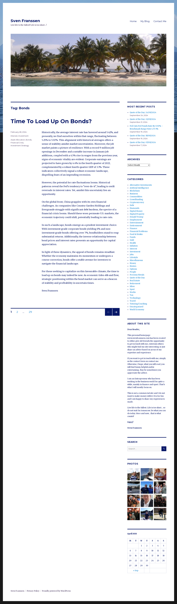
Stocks (133, 292)
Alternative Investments (141, 185)
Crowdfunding (136, 199)
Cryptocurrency (137, 202)
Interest (14, 136)
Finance (133, 228)
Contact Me (159, 21)
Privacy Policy (33, 591)
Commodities (136, 196)
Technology (135, 298)
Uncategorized (136, 307)
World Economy (137, 309)
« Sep (135, 570)
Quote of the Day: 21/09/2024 (143, 119)
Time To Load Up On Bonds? (51, 121)
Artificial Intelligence (139, 188)
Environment (136, 225)
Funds (133, 237)
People (133, 272)
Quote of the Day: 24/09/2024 (143, 112)
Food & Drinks (136, 234)
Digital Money (136, 211)
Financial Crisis (17, 143)
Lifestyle (134, 257)
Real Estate (135, 280)
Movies (133, 266)
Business (134, 194)
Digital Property (137, 214)
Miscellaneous (136, 260)
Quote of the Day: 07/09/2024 (143, 142)
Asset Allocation (18, 140)
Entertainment (136, 223)
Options (133, 269)
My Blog (145, 21)
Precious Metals (137, 275)
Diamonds (134, 208)
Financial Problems (139, 231)
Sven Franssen (25, 20)
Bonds (29, 140)
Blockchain (135, 191)
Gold (132, 240)
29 (31, 312)
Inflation (134, 246)
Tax (131, 295)
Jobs (132, 254)
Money (133, 263)
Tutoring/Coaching (138, 304)
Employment (136, 220)
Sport (132, 289)
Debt (132, 205)
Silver (132, 286)
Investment (23, 136)
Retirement (135, 283)
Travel (133, 301)
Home (133, 21)
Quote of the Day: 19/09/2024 (143, 135)
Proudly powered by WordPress (56, 591)
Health (133, 243)
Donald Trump (136, 217)
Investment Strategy (20, 145)
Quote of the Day (137, 278)
